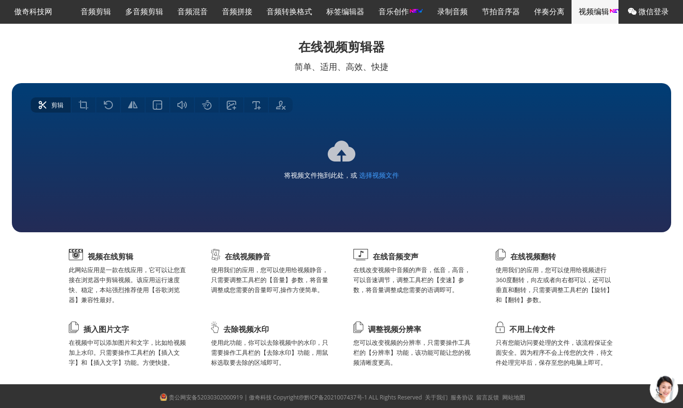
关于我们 (436, 397)
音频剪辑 (96, 12)
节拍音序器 (501, 12)
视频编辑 (601, 12)
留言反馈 (487, 397)
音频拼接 (237, 12)
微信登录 (648, 12)
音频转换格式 (289, 12)
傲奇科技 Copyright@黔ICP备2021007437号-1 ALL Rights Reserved (336, 397)
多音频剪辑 (144, 12)
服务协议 (461, 397)
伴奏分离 (549, 12)
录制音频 (452, 12)
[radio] (51, 105)
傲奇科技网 (33, 12)
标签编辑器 (345, 12)
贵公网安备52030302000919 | (202, 397)
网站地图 (512, 397)
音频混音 (192, 12)
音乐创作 (400, 12)
